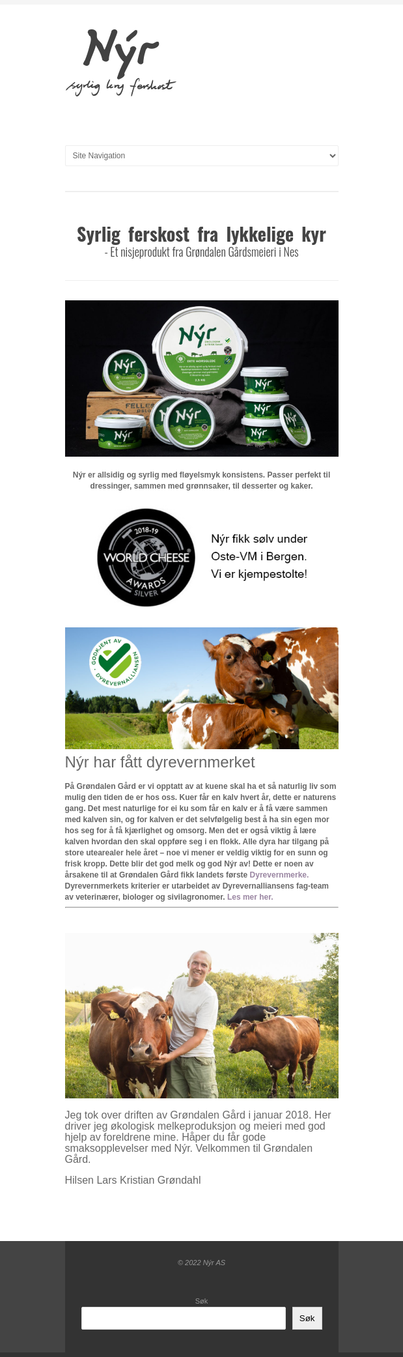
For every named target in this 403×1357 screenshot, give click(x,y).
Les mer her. (250, 897)
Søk (201, 1301)
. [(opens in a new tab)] (308, 874)
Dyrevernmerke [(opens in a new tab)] (278, 874)
